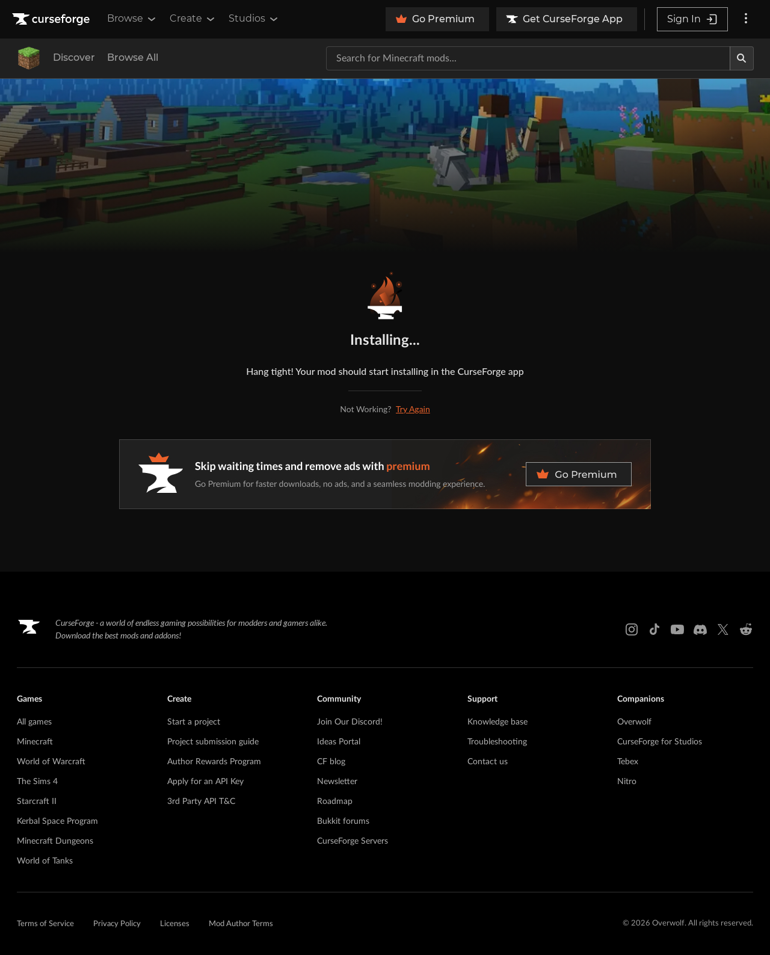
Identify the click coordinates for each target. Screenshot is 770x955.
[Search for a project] (528, 58)
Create (193, 19)
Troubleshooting (497, 742)
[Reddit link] (746, 629)
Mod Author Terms (241, 924)
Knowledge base (497, 722)
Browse (132, 19)
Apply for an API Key (205, 781)
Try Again (413, 409)
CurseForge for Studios (659, 742)
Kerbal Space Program (57, 821)
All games (34, 722)
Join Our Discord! (350, 722)
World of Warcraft (51, 762)
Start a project (193, 722)
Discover (74, 57)
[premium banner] (385, 474)
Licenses (174, 924)
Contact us (487, 762)
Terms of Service (45, 924)
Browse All (132, 57)
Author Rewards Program (214, 762)
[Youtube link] (677, 629)
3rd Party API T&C (201, 801)
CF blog (331, 762)
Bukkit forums (343, 821)
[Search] (742, 58)
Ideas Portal (338, 742)
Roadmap (335, 801)
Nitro (626, 781)
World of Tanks (45, 861)
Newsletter (337, 781)
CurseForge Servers (352, 841)
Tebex (627, 762)
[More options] (746, 19)
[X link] (723, 629)
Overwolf (634, 722)
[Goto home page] (52, 19)
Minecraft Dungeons (55, 841)
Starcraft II (37, 801)
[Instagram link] (631, 629)
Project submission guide (213, 742)
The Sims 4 (37, 781)
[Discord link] (700, 629)
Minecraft (35, 742)
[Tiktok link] (654, 629)
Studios (254, 19)
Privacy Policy (117, 924)
